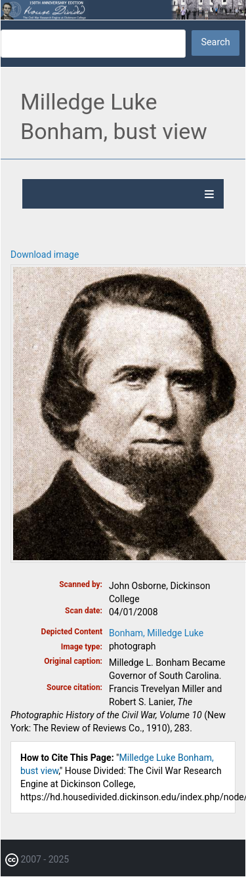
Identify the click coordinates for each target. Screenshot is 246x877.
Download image (44, 254)
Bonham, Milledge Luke (156, 633)
